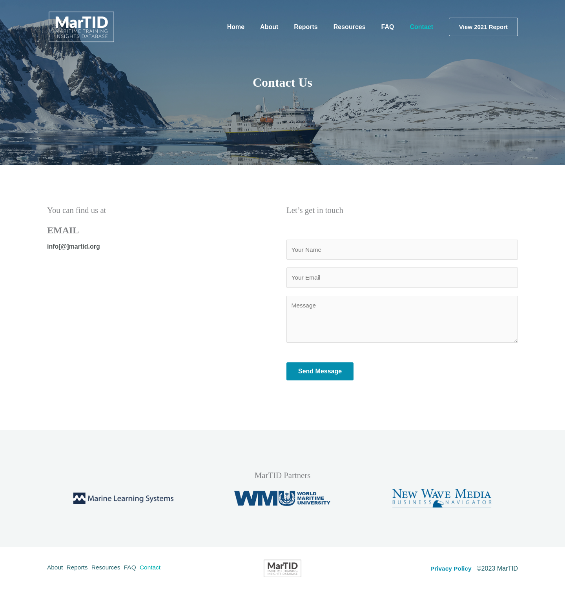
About (55, 569)
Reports (81, 569)
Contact (164, 569)
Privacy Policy (450, 569)
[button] (483, 27)
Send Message (320, 372)
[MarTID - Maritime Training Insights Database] (81, 26)
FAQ (140, 569)
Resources (113, 569)
